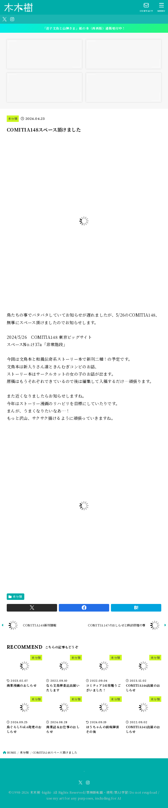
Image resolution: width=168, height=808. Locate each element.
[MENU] (161, 7)
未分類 (12, 118)
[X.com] (4, 19)
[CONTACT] (146, 7)
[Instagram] (12, 19)
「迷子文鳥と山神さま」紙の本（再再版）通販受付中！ (84, 28)
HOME (11, 752)
